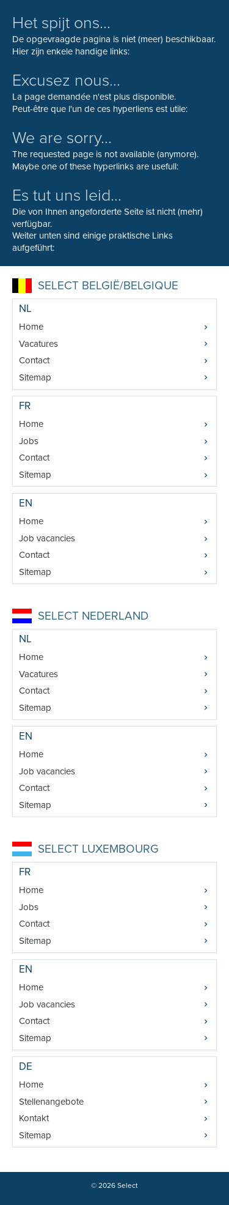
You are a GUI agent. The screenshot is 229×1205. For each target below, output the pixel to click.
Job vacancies (47, 538)
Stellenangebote (51, 1101)
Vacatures (38, 343)
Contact (34, 360)
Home (31, 326)
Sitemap (35, 377)
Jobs (28, 441)
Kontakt (34, 1118)
